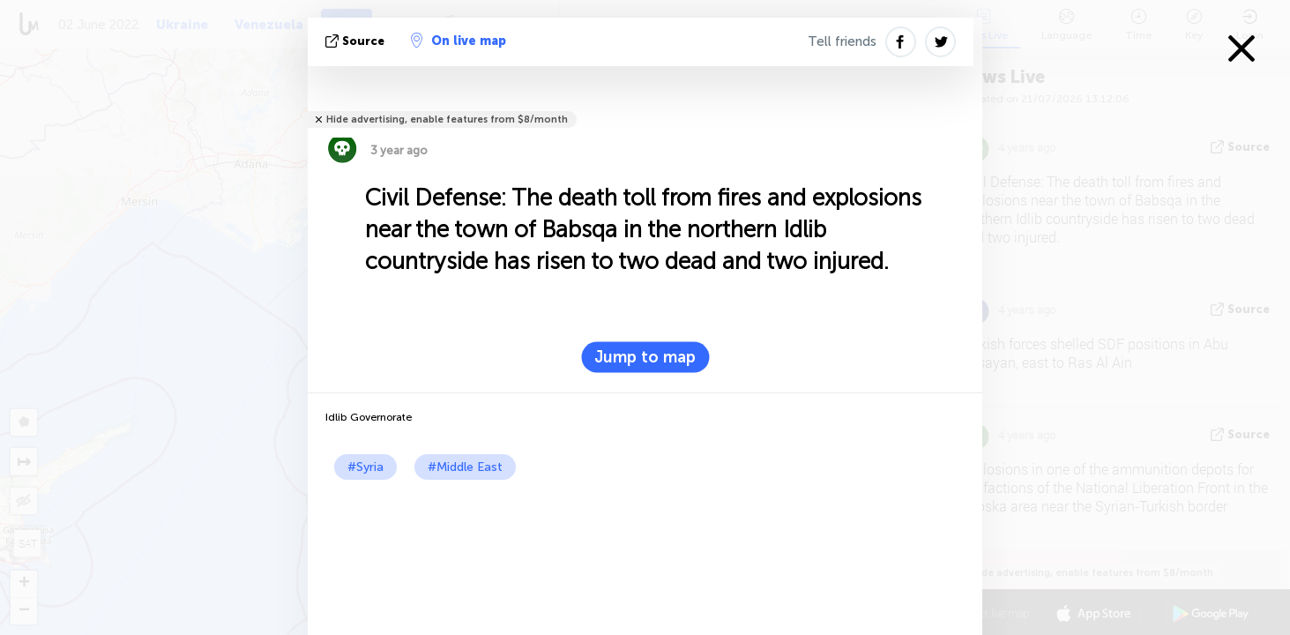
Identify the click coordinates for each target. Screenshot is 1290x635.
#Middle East (465, 466)
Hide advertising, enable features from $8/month (447, 119)
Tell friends (842, 41)
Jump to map (645, 357)
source (356, 41)
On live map (458, 41)
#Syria (365, 466)
